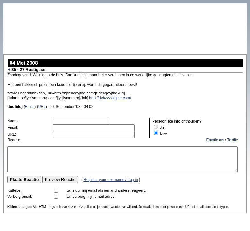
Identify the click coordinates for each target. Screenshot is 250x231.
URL (42, 106)
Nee (163, 134)
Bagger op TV (234, 5)
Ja (162, 127)
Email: (12, 127)
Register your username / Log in (110, 184)
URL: (11, 134)
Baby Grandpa (21, 5)
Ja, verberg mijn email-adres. (91, 201)
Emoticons (215, 140)
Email (29, 106)
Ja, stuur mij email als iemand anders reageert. (106, 195)
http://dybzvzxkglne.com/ (110, 98)
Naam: (12, 121)
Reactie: (14, 140)
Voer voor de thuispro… (195, 5)
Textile (232, 140)
